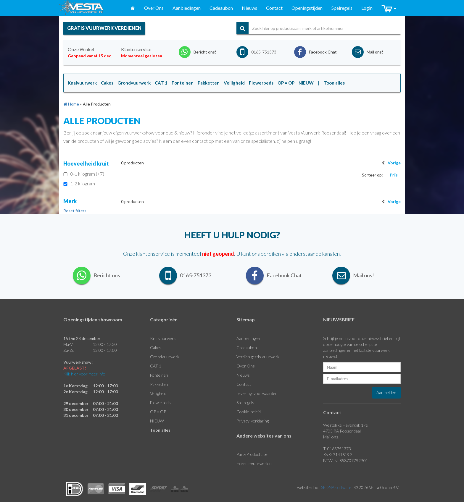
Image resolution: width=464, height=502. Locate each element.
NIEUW (157, 420)
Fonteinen (159, 375)
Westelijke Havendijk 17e (345, 424)
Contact (274, 8)
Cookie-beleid (248, 411)
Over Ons (154, 8)
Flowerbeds (160, 402)
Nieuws (249, 8)
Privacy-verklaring (252, 420)
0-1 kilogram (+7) (83, 173)
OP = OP (158, 411)
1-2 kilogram (79, 183)
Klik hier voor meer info (84, 373)
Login (367, 8)
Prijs (394, 174)
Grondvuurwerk (164, 356)
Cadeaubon (221, 8)
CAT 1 (155, 365)
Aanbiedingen (187, 8)
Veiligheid (158, 393)
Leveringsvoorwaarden (257, 393)
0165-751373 (263, 51)
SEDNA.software (336, 487)
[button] (389, 8)
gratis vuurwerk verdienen (104, 28)
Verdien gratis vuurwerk (257, 356)
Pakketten (159, 384)
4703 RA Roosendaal (342, 430)
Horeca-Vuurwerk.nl (254, 463)
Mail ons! (331, 436)
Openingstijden (307, 8)
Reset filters (74, 210)
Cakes (155, 347)
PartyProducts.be (252, 454)
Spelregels (341, 8)
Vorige (390, 162)
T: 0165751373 (337, 448)
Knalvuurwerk (163, 338)
